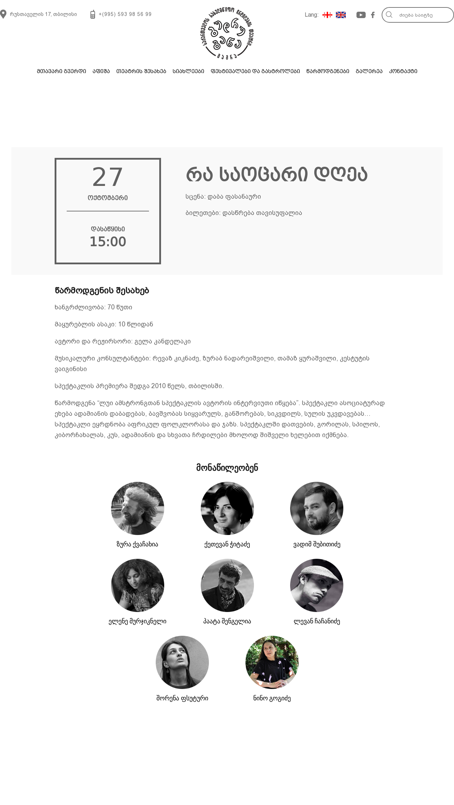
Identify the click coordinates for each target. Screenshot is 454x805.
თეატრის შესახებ (141, 71)
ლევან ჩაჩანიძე (317, 621)
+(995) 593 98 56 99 (125, 14)
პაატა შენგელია (227, 621)
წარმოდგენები (327, 71)
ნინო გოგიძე (272, 698)
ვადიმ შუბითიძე (316, 544)
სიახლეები (188, 71)
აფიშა (101, 71)
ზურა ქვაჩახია (138, 544)
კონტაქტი (403, 71)
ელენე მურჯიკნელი (138, 621)
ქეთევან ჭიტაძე (227, 544)
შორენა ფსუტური (182, 698)
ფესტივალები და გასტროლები (255, 71)
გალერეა (369, 71)
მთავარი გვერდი (61, 71)
